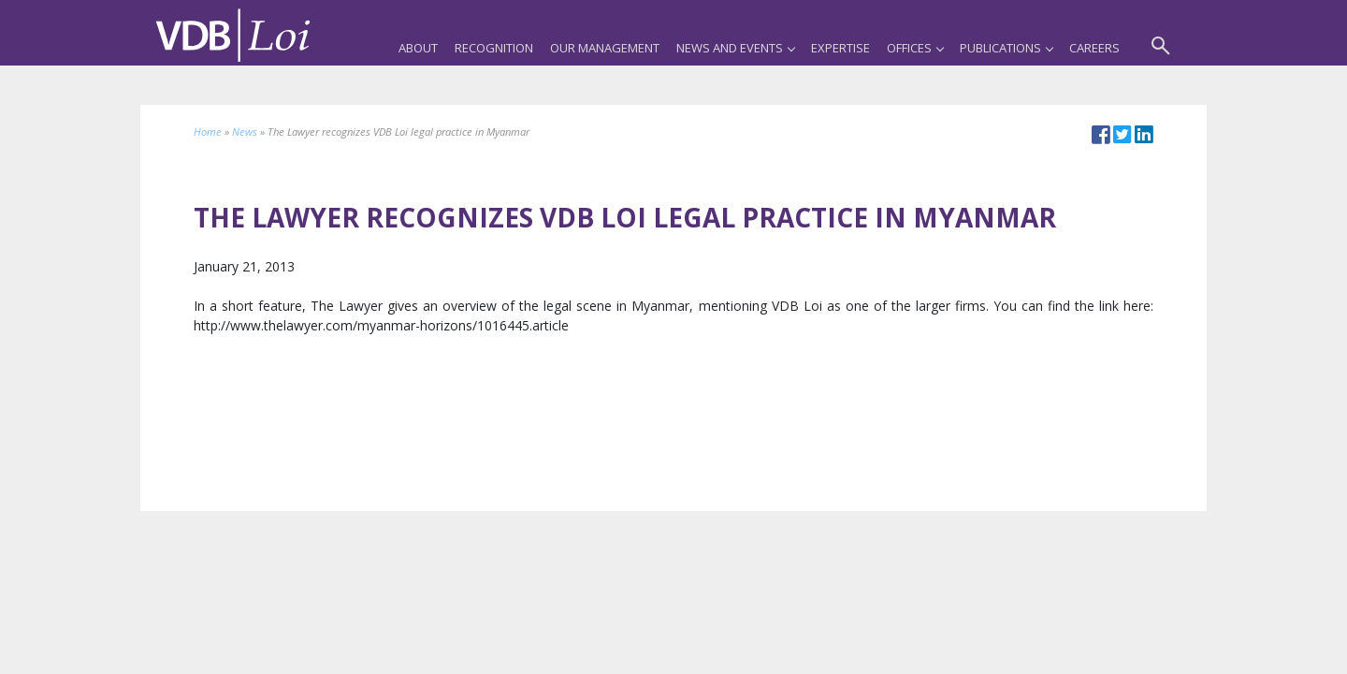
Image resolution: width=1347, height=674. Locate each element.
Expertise (840, 47)
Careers (1094, 47)
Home (208, 132)
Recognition (494, 47)
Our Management (604, 47)
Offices (915, 47)
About (418, 47)
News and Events (735, 47)
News (244, 132)
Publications (1006, 47)
